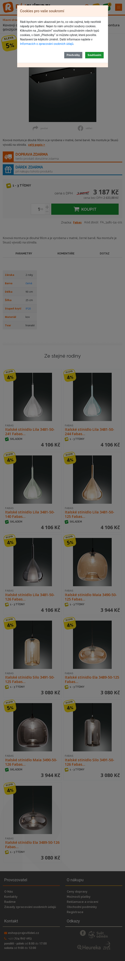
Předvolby (73, 55)
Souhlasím (94, 55)
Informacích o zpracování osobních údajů (46, 44)
